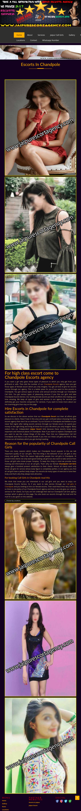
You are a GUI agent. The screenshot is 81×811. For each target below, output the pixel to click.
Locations (20, 35)
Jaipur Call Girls (57, 29)
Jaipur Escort (36, 424)
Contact (33, 35)
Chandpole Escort (48, 411)
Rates (4, 801)
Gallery (72, 29)
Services (41, 29)
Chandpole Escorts (51, 379)
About (29, 29)
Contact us (5, 807)
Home (19, 29)
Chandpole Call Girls (67, 458)
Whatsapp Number (50, 35)
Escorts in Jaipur (34, 797)
